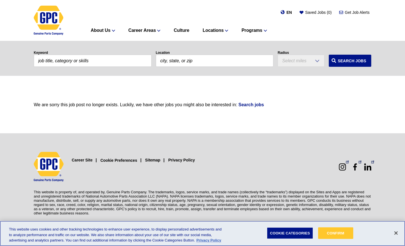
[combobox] (215, 61)
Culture (181, 30)
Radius (283, 53)
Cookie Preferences (118, 160)
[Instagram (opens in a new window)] (342, 166)
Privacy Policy (181, 160)
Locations (213, 30)
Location (163, 53)
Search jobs (251, 104)
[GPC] (48, 20)
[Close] (396, 233)
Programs (252, 30)
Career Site (82, 160)
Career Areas (142, 30)
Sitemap (152, 160)
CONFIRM (335, 233)
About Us (101, 30)
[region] (202, 233)
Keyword (41, 53)
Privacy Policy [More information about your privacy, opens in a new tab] (208, 240)
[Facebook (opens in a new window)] (355, 166)
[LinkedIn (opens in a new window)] (367, 166)
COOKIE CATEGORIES (290, 233)
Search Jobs (352, 61)
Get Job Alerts (357, 12)
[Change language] (286, 12)
